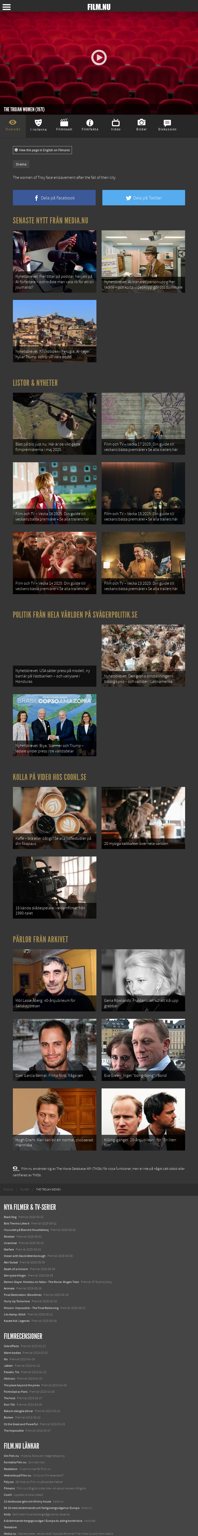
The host (9, 1384)
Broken (8, 1404)
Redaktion (11, 1455)
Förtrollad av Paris (16, 1378)
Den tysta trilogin (15, 1261)
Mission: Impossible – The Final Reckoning (31, 1294)
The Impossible (14, 1417)
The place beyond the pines (22, 1371)
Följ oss (9, 1468)
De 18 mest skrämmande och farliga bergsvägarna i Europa (41, 1494)
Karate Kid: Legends (17, 1307)
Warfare (9, 1236)
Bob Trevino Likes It (16, 1210)
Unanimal (10, 1229)
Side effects (11, 1332)
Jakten (8, 1352)
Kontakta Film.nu (15, 1448)
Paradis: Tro (11, 1358)
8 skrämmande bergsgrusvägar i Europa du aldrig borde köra (43, 1507)
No (6, 1345)
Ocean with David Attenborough (25, 1242)
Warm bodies (12, 1339)
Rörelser (9, 1222)
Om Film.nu (11, 1442)
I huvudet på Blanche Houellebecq (26, 1216)
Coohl (8, 1481)
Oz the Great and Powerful (21, 1410)
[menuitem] (8, 1176)
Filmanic (9, 1474)
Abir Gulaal (11, 1248)
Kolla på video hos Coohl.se (50, 769)
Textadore (10, 1513)
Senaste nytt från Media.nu (50, 220)
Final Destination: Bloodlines (23, 1281)
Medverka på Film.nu (17, 1462)
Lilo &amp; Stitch (15, 1301)
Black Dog (10, 1203)
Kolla (7, 1501)
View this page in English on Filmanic (42, 150)
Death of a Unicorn (16, 1255)
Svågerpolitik (12, 1526)
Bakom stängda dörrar (18, 1397)
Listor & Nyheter (35, 380)
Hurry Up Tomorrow (17, 1287)
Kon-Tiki (9, 1391)
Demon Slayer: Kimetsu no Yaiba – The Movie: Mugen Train (41, 1268)
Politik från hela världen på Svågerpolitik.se (75, 609)
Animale (9, 1275)
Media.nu (10, 1520)
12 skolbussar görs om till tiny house (27, 1487)
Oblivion (9, 1365)
